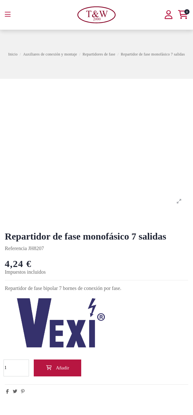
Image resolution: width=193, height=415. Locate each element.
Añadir (57, 367)
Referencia (16, 248)
